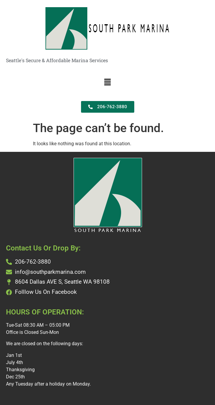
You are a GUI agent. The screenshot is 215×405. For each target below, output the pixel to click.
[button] (107, 82)
